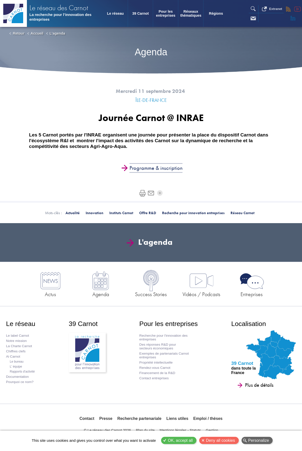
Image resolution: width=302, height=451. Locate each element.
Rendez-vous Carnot (155, 368)
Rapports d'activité (22, 371)
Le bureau (16, 361)
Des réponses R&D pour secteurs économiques (157, 346)
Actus (50, 294)
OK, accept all (180, 440)
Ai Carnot (13, 356)
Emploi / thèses (207, 418)
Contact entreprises (154, 378)
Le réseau (115, 13)
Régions (216, 13)
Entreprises (252, 294)
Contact (86, 418)
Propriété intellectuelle (156, 362)
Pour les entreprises (166, 13)
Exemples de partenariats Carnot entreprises (164, 355)
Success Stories (151, 294)
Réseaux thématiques (190, 13)
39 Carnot (140, 13)
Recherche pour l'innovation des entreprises (163, 337)
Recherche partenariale (139, 418)
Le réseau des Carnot (58, 7)
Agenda (100, 294)
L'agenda (57, 33)
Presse (106, 418)
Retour (18, 33)
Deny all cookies (220, 440)
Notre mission (16, 341)
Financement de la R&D (157, 373)
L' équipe (16, 366)
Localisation (248, 323)
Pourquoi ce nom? (19, 382)
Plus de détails (259, 385)
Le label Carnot (17, 335)
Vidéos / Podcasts (201, 294)
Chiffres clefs (15, 351)
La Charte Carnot (19, 346)
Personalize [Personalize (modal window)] (258, 440)
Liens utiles (177, 418)
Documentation (17, 377)
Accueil (37, 33)
